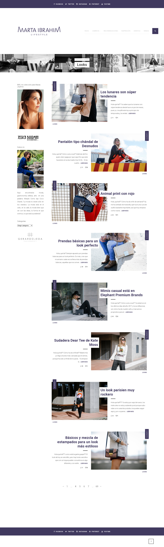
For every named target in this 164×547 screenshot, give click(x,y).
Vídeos (146, 31)
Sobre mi (95, 31)
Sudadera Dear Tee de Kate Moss (76, 342)
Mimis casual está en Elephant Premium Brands (121, 293)
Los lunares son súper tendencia (118, 94)
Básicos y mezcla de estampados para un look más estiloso (77, 442)
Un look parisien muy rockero (117, 392)
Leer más (132, 113)
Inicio (87, 31)
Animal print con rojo (117, 193)
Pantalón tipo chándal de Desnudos (78, 144)
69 (97, 486)
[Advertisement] (30, 281)
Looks (55, 124)
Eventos (137, 31)
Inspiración (125, 31)
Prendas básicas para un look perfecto (78, 243)
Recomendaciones (111, 31)
